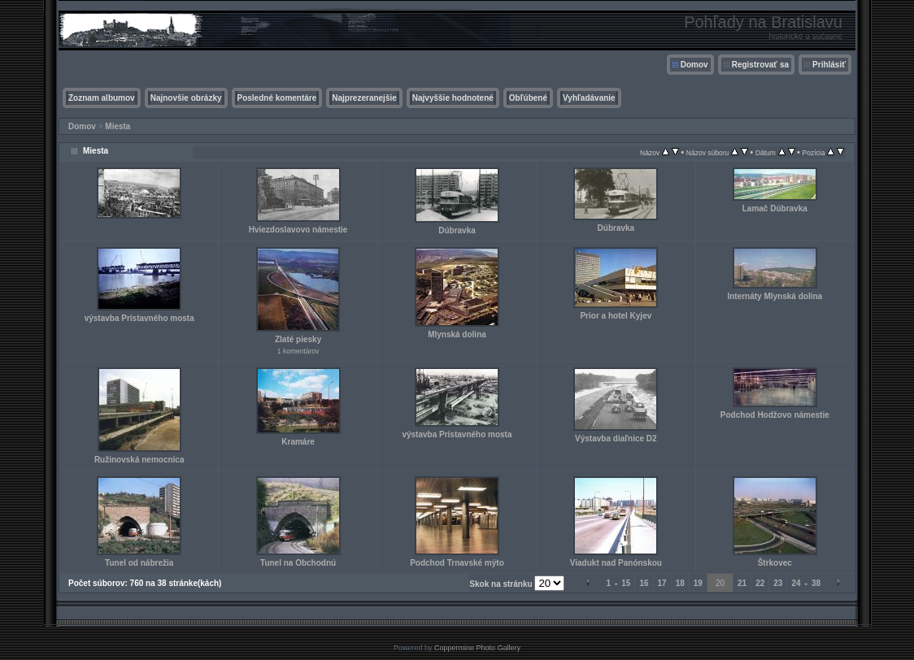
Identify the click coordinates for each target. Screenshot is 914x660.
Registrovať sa (760, 64)
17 (662, 583)
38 (816, 583)
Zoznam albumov (101, 97)
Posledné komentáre (277, 97)
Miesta (117, 126)
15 (625, 583)
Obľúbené (528, 97)
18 (680, 583)
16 (643, 583)
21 (742, 583)
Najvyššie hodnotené (453, 97)
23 (777, 583)
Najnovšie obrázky (186, 97)
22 (759, 583)
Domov (694, 64)
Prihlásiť (829, 64)
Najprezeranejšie (364, 97)
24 (795, 583)
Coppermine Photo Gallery (477, 648)
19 (698, 583)
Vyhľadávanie (589, 97)
